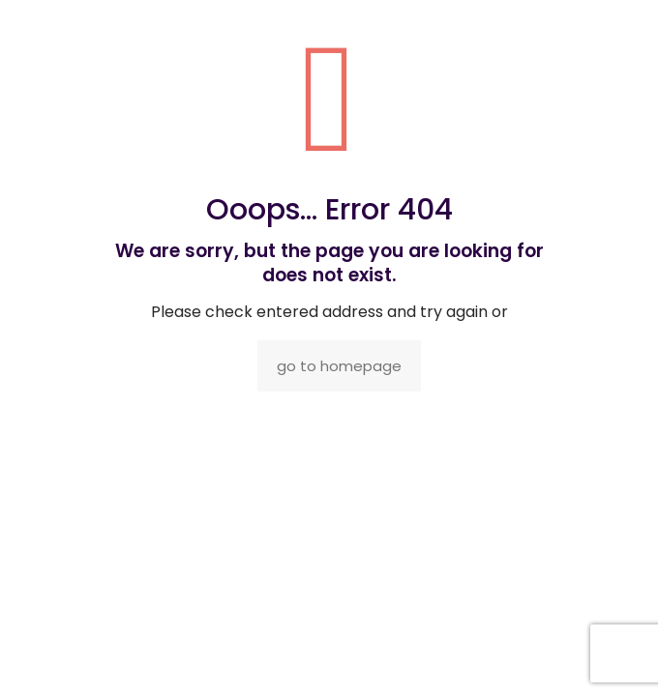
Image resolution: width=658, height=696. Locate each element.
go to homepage (339, 366)
